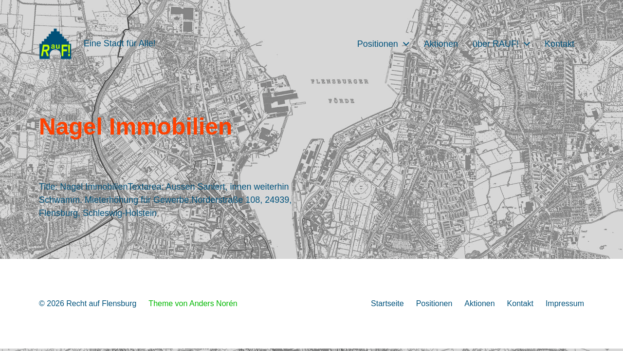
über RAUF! (496, 43)
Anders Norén (213, 303)
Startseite (387, 303)
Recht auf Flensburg (101, 303)
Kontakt (559, 43)
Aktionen (441, 43)
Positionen (377, 43)
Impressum (565, 303)
